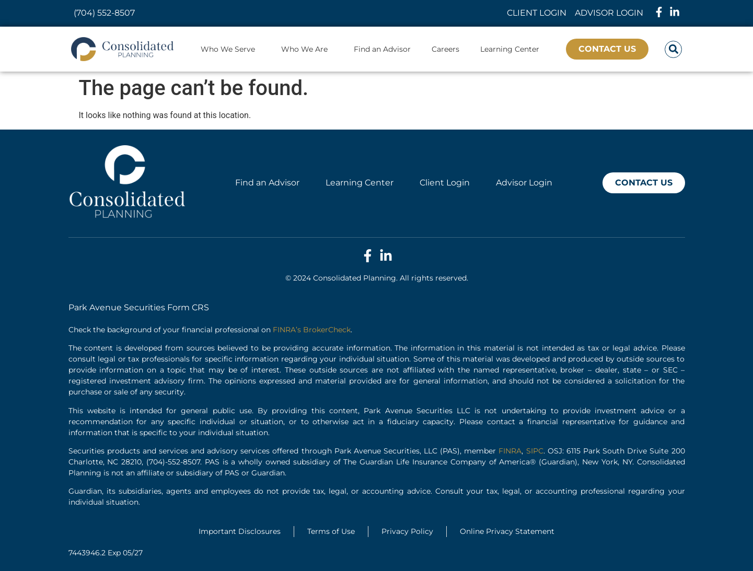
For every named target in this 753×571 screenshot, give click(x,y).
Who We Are (307, 49)
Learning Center (509, 49)
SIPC (534, 451)
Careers (445, 49)
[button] (673, 49)
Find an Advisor (382, 49)
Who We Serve (230, 49)
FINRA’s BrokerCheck (312, 329)
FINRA (510, 451)
